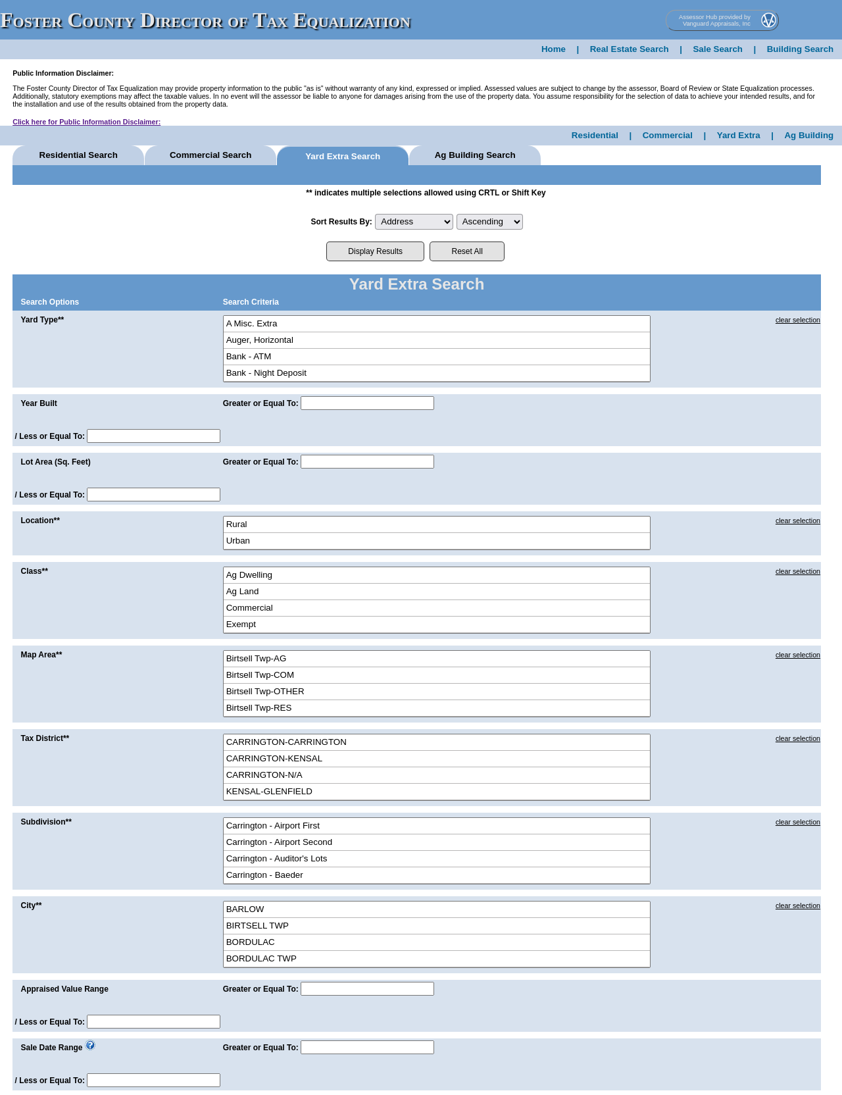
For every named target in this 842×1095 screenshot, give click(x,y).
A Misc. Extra (437, 324)
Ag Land (437, 592)
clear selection (798, 320)
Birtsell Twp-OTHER (437, 692)
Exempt (437, 625)
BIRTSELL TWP (437, 926)
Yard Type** (42, 319)
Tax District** (44, 738)
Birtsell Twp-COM (437, 675)
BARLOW (437, 910)
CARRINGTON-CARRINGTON (437, 742)
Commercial (668, 135)
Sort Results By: (341, 221)
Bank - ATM (437, 357)
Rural (437, 525)
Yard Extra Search (342, 156)
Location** (39, 520)
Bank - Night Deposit (437, 373)
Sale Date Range (51, 1047)
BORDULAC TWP (437, 959)
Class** (33, 571)
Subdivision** (45, 822)
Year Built (38, 403)
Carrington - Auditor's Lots (437, 859)
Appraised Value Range (64, 989)
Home (553, 49)
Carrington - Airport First (437, 826)
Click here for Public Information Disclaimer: (86, 122)
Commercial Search (210, 155)
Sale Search (718, 49)
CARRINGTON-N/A (437, 775)
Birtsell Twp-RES (437, 708)
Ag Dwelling (437, 575)
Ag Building (808, 135)
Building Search (800, 49)
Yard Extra (738, 135)
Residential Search (78, 155)
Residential (595, 135)
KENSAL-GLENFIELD (437, 792)
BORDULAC (437, 942)
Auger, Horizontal (437, 340)
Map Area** (41, 654)
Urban (437, 541)
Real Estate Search (629, 49)
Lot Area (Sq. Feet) (55, 462)
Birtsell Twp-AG (437, 659)
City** (30, 905)
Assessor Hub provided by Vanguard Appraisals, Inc (715, 20)
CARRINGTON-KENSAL (437, 759)
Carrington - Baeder (437, 875)
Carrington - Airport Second (437, 842)
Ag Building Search (475, 155)
